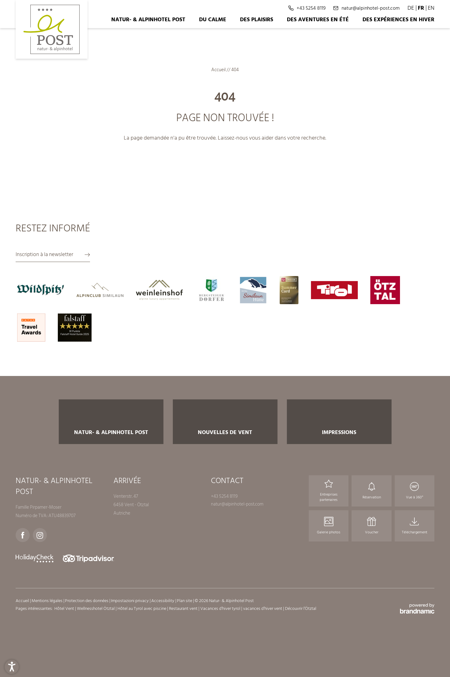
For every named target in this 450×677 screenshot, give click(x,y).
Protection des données (87, 600)
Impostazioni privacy (130, 600)
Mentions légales (47, 600)
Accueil (219, 70)
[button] (12, 665)
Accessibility (163, 600)
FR (421, 7)
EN (431, 7)
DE (411, 7)
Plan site (185, 600)
